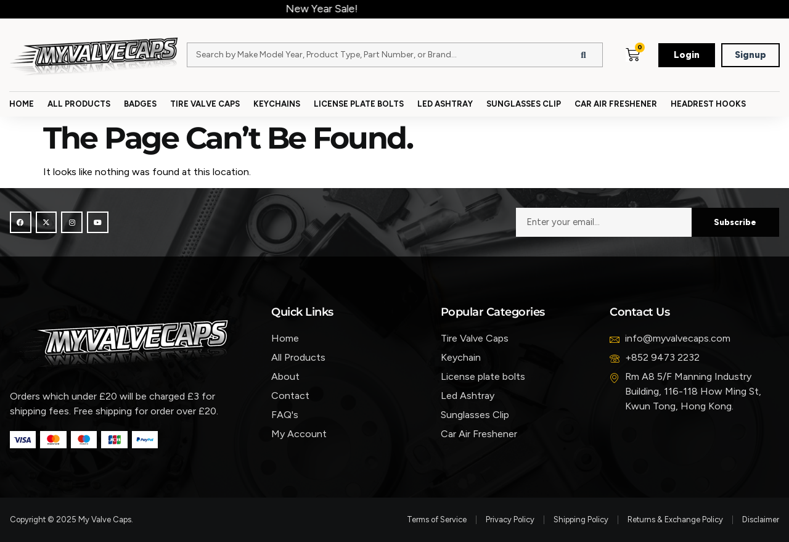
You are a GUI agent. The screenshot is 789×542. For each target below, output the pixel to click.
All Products (78, 104)
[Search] (583, 55)
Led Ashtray (445, 104)
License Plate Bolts (359, 104)
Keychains (276, 104)
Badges (140, 104)
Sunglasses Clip (523, 104)
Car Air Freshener (615, 104)
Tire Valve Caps (205, 104)
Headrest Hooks (708, 104)
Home (21, 104)
